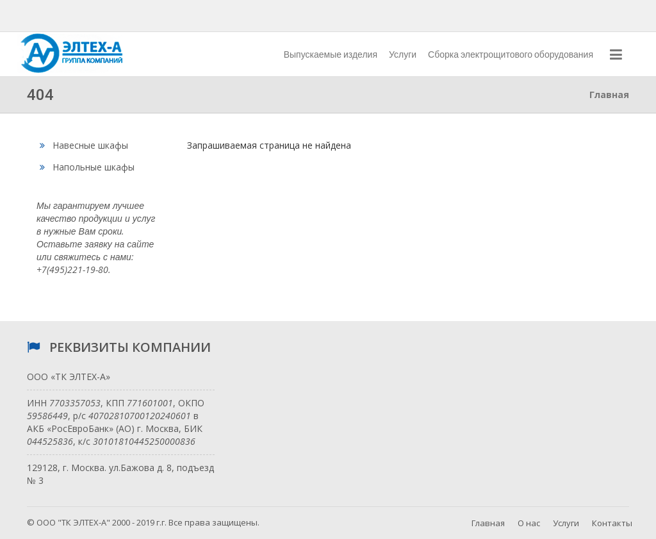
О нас (529, 523)
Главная (488, 523)
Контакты (612, 523)
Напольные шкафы (87, 167)
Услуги (402, 54)
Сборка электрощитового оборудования (510, 54)
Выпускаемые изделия (330, 54)
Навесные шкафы (84, 145)
